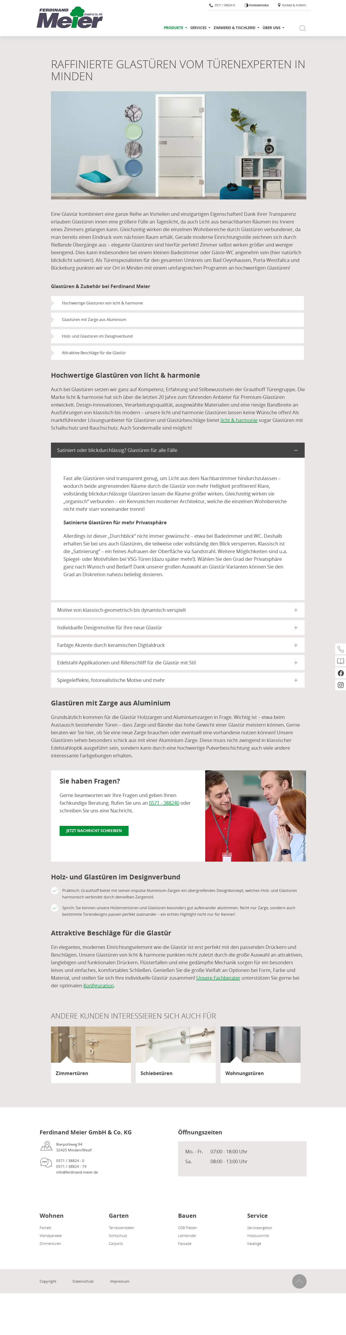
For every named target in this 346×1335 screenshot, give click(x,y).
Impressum (120, 1281)
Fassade (184, 1243)
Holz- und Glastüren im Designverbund (97, 336)
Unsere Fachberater (218, 978)
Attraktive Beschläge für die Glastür (94, 352)
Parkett (45, 1227)
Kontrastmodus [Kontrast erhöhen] (258, 5)
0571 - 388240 (164, 803)
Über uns (271, 27)
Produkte (173, 27)
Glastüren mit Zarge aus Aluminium (94, 319)
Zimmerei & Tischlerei (234, 27)
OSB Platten (187, 1227)
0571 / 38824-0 (222, 5)
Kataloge (254, 1243)
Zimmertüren (50, 1243)
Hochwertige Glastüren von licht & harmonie (102, 303)
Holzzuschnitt (258, 1235)
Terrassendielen (121, 1227)
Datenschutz (83, 1281)
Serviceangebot (259, 1227)
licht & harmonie (239, 420)
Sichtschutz (118, 1235)
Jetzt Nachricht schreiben (94, 830)
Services (198, 27)
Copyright (48, 1281)
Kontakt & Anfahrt (291, 5)
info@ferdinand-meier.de (77, 1172)
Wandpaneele (51, 1235)
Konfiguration (98, 985)
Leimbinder (187, 1235)
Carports (116, 1243)
